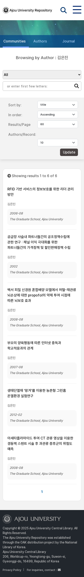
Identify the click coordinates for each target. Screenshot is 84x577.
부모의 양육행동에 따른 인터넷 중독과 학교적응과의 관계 (34, 345)
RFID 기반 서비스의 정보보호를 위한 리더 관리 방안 (40, 192)
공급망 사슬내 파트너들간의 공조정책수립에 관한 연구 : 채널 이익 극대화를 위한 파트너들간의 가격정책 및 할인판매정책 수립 (39, 242)
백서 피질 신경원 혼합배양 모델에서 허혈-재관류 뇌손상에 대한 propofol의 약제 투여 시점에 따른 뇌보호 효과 (41, 295)
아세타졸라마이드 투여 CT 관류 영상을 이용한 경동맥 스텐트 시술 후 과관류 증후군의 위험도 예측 (40, 443)
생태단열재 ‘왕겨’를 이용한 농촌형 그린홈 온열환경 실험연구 (36, 393)
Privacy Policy (12, 570)
